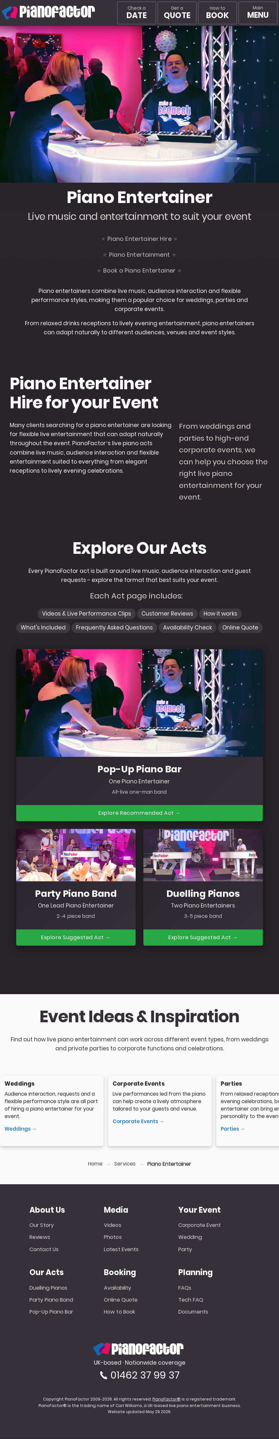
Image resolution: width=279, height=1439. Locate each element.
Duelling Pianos (48, 1288)
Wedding (190, 1237)
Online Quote (121, 1300)
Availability (117, 1288)
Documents (193, 1312)
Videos (112, 1226)
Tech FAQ (190, 1300)
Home (95, 1164)
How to (217, 13)
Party (185, 1250)
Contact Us (44, 1250)
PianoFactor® (166, 1399)
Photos (113, 1237)
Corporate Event (199, 1226)
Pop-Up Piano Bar (51, 1312)
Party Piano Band (51, 1300)
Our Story (41, 1226)
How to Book (119, 1312)
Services (125, 1164)
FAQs (184, 1288)
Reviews (39, 1237)
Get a (177, 13)
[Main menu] (258, 13)
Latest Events (121, 1250)
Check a (136, 13)
